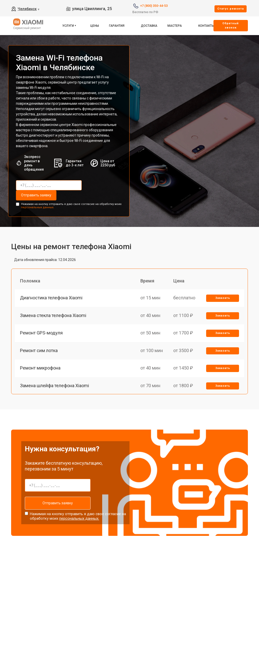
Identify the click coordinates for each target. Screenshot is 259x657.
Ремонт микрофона (40, 368)
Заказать (222, 298)
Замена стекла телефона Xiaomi (53, 315)
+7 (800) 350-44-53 (154, 6)
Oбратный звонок (230, 25)
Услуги (68, 26)
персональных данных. (37, 207)
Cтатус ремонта (230, 8)
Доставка (149, 26)
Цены (94, 26)
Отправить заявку (36, 195)
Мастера (174, 26)
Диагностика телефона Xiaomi (51, 297)
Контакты (206, 26)
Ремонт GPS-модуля (41, 332)
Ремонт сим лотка (39, 350)
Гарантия (116, 26)
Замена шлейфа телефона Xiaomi (54, 385)
